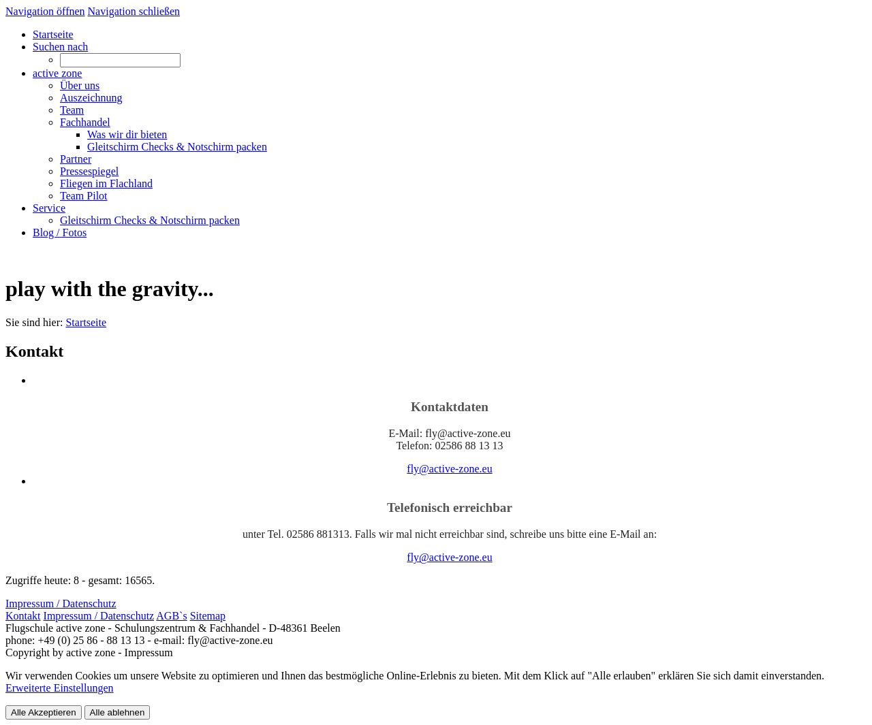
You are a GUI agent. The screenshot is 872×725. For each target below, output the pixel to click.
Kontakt (23, 616)
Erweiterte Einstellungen (59, 688)
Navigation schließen (134, 11)
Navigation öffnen (45, 11)
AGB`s (171, 616)
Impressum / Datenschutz (99, 616)
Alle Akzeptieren (43, 712)
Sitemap (207, 616)
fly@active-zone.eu (449, 468)
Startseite (85, 322)
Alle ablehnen (117, 712)
